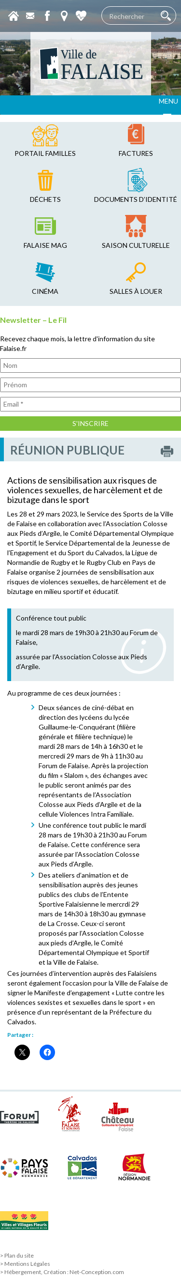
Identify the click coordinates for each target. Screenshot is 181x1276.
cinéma (45, 291)
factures (136, 153)
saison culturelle (136, 245)
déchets (45, 199)
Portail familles (45, 153)
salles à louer (136, 291)
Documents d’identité (135, 199)
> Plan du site (17, 1255)
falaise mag (45, 245)
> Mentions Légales (25, 1263)
